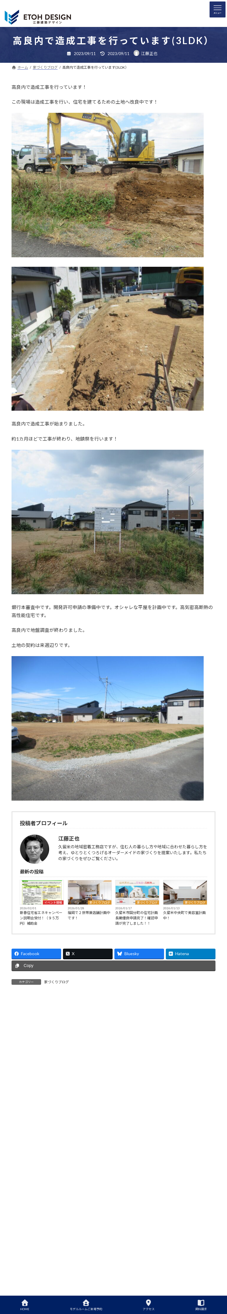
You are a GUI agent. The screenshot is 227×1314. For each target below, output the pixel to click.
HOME (24, 1305)
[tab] (31, 1005)
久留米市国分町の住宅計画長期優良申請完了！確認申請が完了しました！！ (136, 918)
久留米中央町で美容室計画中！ (184, 915)
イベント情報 (53, 902)
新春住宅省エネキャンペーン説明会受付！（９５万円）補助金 (41, 918)
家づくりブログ (99, 902)
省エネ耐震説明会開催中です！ (132, 1087)
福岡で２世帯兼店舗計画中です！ (89, 915)
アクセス (149, 1305)
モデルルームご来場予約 (86, 1305)
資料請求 (201, 1305)
